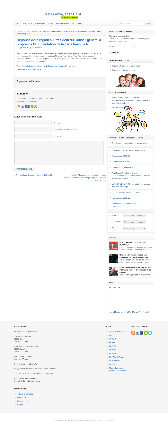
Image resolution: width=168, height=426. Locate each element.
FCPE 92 (112, 346)
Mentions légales (23, 401)
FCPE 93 (112, 350)
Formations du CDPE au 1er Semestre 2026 (129, 150)
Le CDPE (18, 23)
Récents (121, 137)
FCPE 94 (112, 353)
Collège (125, 70)
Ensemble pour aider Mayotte (123, 167)
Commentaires (130, 137)
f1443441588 (144, 312)
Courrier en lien (37, 53)
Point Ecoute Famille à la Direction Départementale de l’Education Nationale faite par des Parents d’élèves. (131, 100)
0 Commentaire (36, 48)
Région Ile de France (45, 66)
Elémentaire (135, 66)
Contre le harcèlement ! (118, 332)
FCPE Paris (113, 364)
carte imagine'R (61, 66)
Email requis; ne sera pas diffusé (65, 129)
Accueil (29, 31)
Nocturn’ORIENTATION (121, 162)
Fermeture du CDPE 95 (121, 156)
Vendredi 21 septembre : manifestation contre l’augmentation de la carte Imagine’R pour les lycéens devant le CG (85, 182)
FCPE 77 (112, 335)
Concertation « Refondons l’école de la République (35, 179)
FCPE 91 (112, 343)
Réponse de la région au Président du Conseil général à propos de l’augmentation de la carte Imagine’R (59, 42)
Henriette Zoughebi (29, 66)
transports (71, 66)
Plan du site (21, 398)
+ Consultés (113, 137)
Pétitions (112, 238)
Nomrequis (58, 123)
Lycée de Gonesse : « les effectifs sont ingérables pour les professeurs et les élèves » (135, 269)
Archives (140, 137)
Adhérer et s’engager (25, 394)
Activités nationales (62, 23)
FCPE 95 (84, 10)
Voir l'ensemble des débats (122, 107)
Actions (50, 23)
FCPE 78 (112, 339)
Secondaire (36, 69)
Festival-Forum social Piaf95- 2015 (122, 312)
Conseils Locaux (40, 23)
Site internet (58, 136)
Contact (80, 23)
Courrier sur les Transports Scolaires (126, 192)
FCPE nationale (115, 361)
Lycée (133, 70)
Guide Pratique (27, 23)
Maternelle (124, 66)
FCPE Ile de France (116, 357)
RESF (73, 23)
